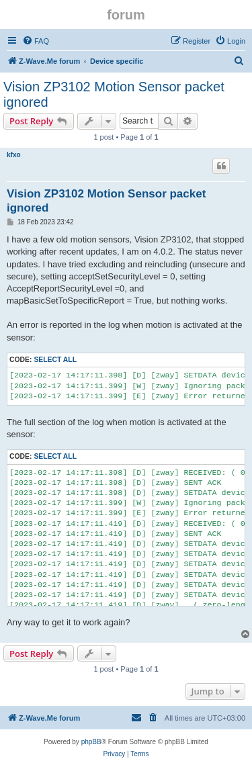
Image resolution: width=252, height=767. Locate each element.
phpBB (91, 742)
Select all (55, 359)
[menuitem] (35, 41)
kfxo (14, 155)
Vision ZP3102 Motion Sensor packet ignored (113, 94)
